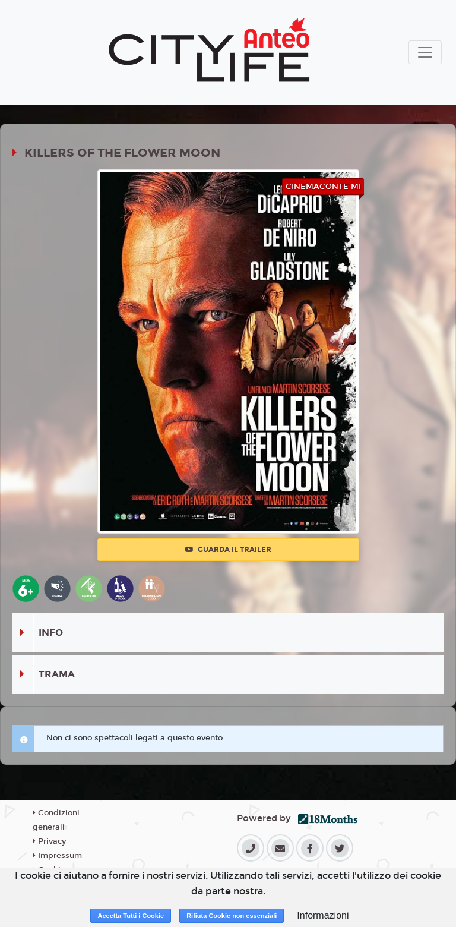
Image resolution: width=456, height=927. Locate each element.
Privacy (49, 841)
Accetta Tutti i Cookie (130, 915)
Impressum (57, 855)
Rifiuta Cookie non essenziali (231, 915)
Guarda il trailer (228, 550)
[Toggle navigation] (425, 52)
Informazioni (323, 915)
